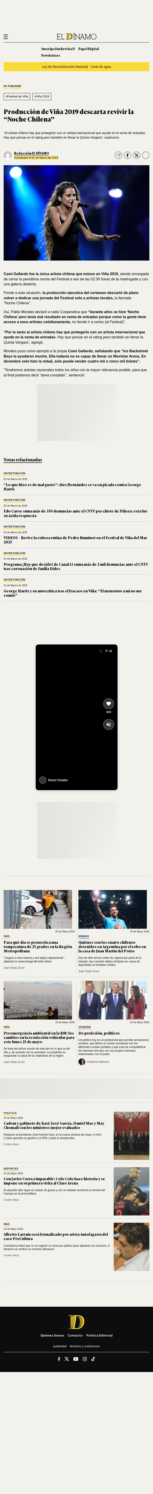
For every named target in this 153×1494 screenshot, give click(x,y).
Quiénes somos (52, 1335)
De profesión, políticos (99, 1033)
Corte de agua (101, 66)
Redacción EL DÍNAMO (31, 153)
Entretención (14, 473)
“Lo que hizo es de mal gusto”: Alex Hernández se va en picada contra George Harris (72, 487)
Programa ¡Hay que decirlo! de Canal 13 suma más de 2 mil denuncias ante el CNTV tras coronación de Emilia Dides (76, 566)
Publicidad (59, 1346)
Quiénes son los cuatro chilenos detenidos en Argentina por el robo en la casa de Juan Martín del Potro (112, 946)
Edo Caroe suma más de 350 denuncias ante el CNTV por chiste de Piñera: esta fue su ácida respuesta (76, 513)
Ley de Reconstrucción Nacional (65, 66)
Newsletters (50, 55)
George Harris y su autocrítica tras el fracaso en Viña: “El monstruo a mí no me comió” (73, 593)
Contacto (75, 1335)
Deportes (11, 1168)
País (7, 936)
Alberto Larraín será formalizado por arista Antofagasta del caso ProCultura (56, 1236)
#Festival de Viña (17, 96)
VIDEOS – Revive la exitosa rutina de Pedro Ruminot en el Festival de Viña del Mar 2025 (75, 540)
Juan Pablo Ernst (14, 967)
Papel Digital (88, 48)
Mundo (83, 936)
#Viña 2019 (42, 96)
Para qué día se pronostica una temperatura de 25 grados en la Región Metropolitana (38, 946)
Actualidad (12, 86)
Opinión (84, 1027)
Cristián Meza (11, 1144)
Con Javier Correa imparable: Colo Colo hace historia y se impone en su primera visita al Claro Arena (54, 1181)
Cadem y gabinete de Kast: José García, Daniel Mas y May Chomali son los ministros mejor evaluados (54, 1125)
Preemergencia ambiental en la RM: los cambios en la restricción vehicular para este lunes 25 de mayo (39, 1037)
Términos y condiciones (85, 1346)
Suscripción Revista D (58, 48)
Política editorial (99, 1335)
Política (10, 1113)
